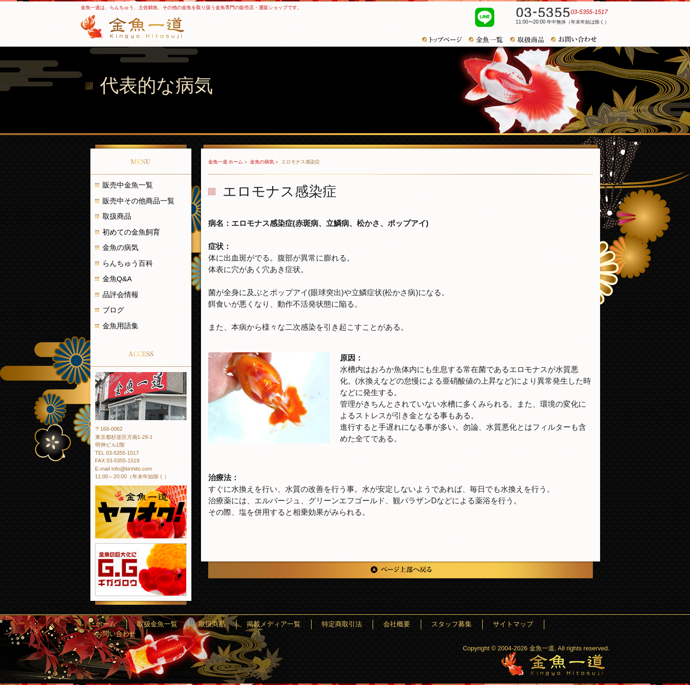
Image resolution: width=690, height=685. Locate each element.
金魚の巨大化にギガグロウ (141, 569)
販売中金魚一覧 (127, 185)
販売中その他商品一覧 (138, 201)
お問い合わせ (577, 39)
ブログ (113, 310)
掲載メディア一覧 (349, 624)
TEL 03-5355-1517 (117, 453)
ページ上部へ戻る (400, 569)
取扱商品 (530, 40)
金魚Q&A (117, 278)
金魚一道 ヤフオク (141, 512)
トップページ (445, 40)
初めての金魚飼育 (131, 232)
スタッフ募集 (485, 624)
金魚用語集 (120, 326)
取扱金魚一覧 (260, 624)
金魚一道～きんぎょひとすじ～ (553, 663)
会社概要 (444, 624)
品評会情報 (120, 294)
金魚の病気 (263, 161)
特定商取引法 (403, 624)
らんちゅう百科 (127, 263)
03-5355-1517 (558, 13)
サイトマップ (533, 624)
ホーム (222, 624)
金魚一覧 (489, 40)
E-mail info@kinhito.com (123, 469)
